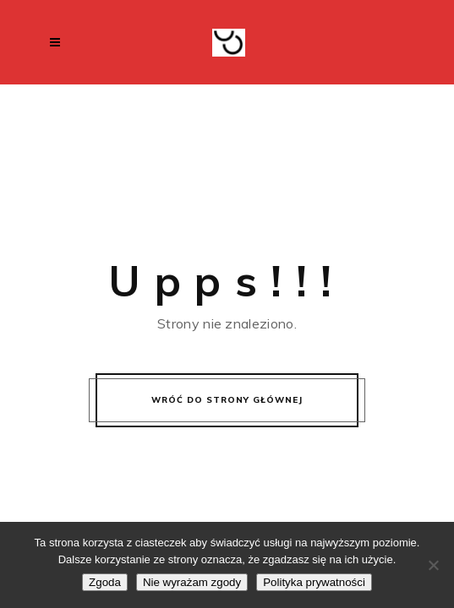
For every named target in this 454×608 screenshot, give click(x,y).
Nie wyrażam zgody (192, 582)
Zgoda (105, 582)
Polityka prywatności (314, 582)
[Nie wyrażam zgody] (432, 564)
